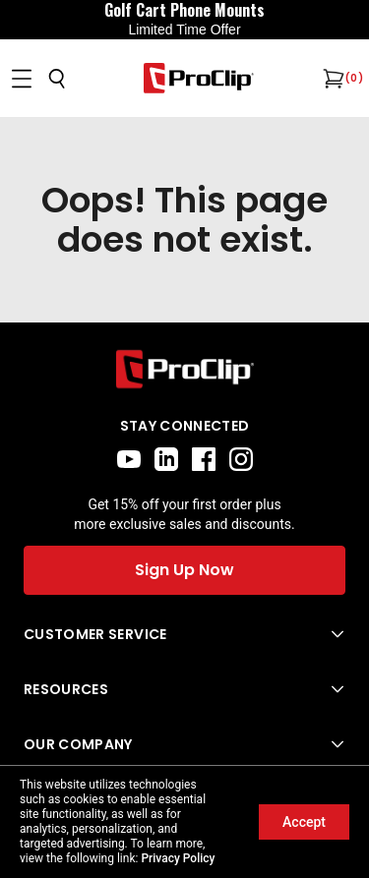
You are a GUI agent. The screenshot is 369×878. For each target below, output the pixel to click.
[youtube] (129, 459)
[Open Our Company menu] (184, 744)
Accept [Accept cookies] (304, 822)
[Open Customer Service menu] (184, 634)
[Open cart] (331, 78)
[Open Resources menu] (184, 689)
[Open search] (57, 78)
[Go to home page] (184, 369)
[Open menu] (21, 78)
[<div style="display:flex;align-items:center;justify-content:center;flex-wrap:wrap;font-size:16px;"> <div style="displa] (184, 19)
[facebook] (203, 459)
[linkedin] (166, 459)
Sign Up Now (184, 569)
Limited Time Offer (184, 29)
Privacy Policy (178, 858)
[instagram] (241, 459)
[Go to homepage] (199, 78)
